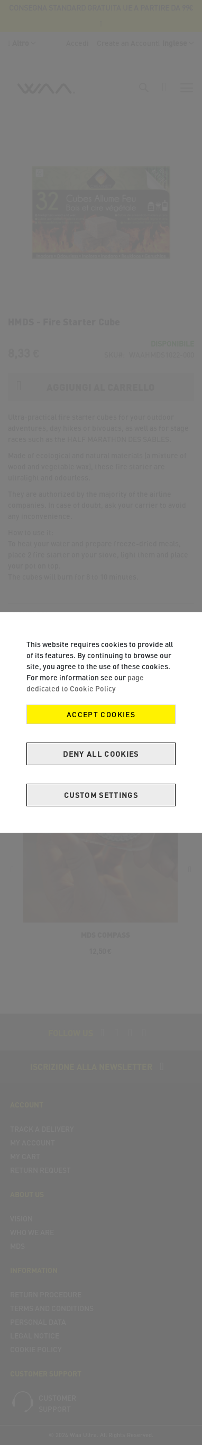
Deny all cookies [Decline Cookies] (101, 753)
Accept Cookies (101, 714)
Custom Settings (101, 795)
